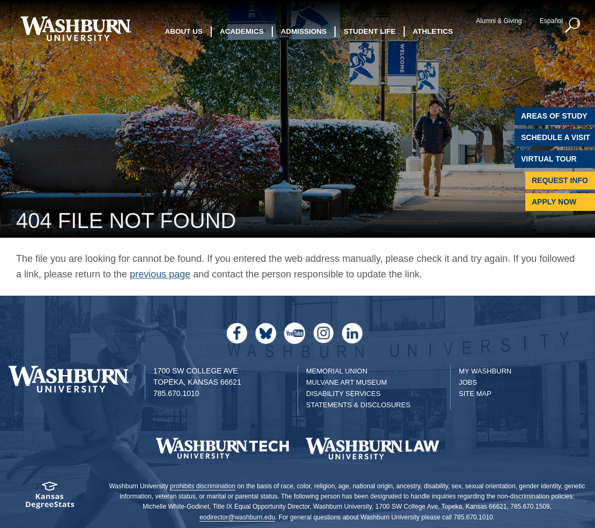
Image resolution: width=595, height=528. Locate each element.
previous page (160, 274)
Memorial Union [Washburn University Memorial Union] (336, 371)
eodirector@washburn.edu (237, 517)
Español (549, 21)
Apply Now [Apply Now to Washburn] (554, 201)
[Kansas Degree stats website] (49, 498)
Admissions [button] (304, 31)
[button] (571, 26)
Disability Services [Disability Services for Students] (343, 394)
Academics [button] (242, 31)
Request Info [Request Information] (560, 180)
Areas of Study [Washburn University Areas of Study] (554, 116)
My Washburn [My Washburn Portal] (485, 371)
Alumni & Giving (497, 21)
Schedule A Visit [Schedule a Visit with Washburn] (555, 137)
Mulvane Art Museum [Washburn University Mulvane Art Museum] (346, 382)
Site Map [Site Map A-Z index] (475, 394)
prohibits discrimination (202, 486)
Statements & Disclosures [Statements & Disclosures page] (358, 405)
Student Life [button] (370, 31)
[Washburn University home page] (76, 28)
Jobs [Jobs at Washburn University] (468, 382)
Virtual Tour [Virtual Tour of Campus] (549, 159)
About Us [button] (184, 31)
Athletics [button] (433, 31)
